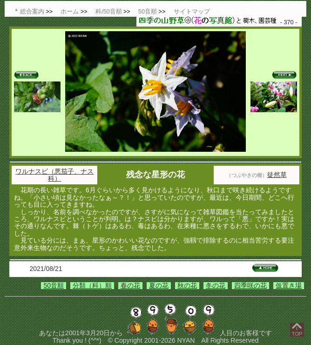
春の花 (130, 285)
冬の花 (215, 285)
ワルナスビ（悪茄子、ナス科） (54, 175)
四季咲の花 (250, 285)
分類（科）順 (92, 285)
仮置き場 (289, 285)
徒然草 (277, 174)
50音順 (53, 285)
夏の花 (159, 285)
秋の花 (187, 285)
